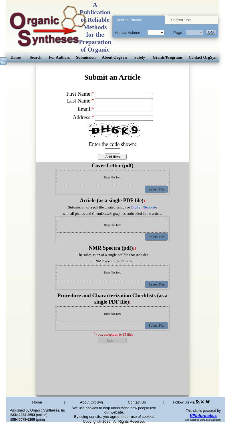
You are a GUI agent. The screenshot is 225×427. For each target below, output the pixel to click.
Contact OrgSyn (203, 57)
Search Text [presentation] (181, 20)
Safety (139, 57)
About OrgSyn (114, 57)
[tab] (138, 19)
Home (15, 57)
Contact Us (137, 402)
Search (35, 57)
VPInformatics (203, 415)
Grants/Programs (168, 57)
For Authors (59, 57)
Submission (85, 57)
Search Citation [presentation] (129, 20)
